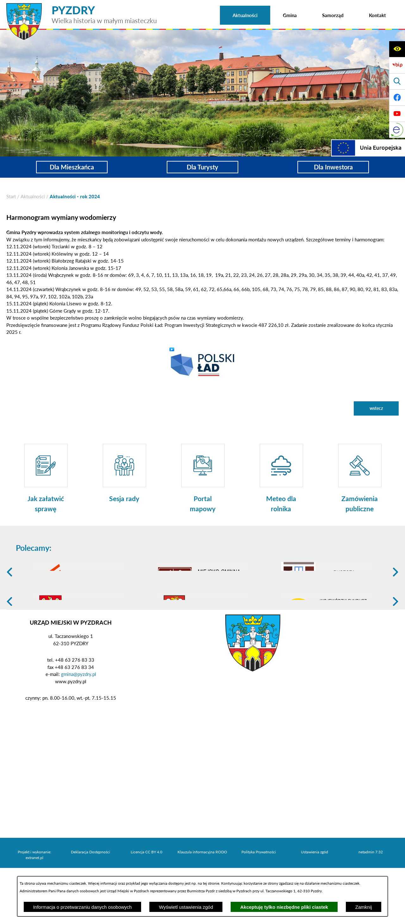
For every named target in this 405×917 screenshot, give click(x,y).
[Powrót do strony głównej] (11, 196)
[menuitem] (245, 15)
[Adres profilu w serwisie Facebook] (397, 97)
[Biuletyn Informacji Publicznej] (397, 65)
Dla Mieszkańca (72, 167)
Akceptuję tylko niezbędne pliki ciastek (284, 907)
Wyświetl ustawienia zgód (186, 907)
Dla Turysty (202, 167)
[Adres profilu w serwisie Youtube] (397, 114)
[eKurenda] (397, 130)
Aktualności (33, 196)
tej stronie (211, 883)
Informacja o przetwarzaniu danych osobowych (82, 907)
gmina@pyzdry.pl (78, 723)
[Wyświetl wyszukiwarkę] (397, 81)
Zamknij (363, 907)
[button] (202, 364)
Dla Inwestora (333, 167)
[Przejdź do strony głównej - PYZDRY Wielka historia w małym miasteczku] (81, 6)
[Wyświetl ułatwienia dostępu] (397, 49)
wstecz (376, 408)
